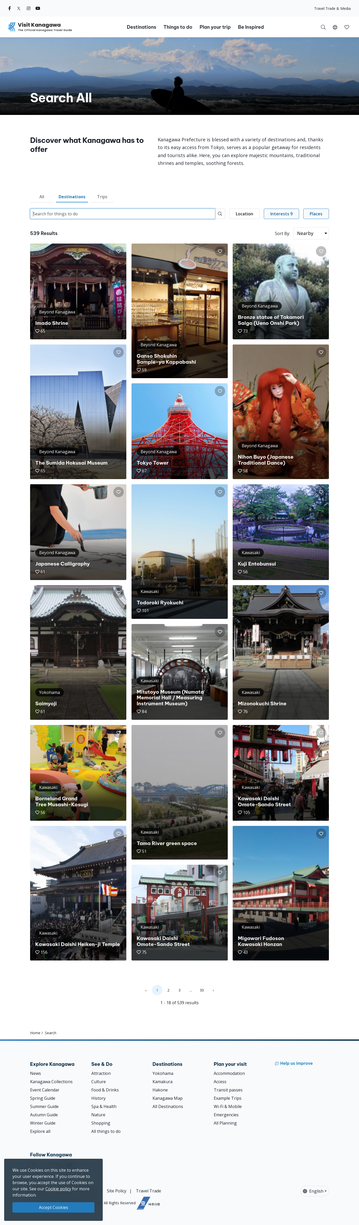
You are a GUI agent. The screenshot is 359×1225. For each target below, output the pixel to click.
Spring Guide (42, 1098)
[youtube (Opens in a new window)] (38, 8)
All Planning (225, 1123)
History (98, 1098)
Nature (98, 1115)
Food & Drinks (105, 1090)
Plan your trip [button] (215, 27)
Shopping (100, 1123)
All (41, 197)
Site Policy (116, 1191)
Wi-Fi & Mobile (228, 1106)
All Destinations (168, 1106)
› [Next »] (213, 990)
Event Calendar (44, 1090)
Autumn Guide (44, 1115)
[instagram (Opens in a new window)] (28, 8)
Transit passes (228, 1090)
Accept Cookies (53, 1207)
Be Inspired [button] (251, 27)
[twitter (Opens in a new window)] (19, 8)
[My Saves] (347, 27)
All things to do (106, 1131)
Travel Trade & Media (332, 8)
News (35, 1073)
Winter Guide (43, 1123)
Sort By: (282, 233)
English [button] (313, 1191)
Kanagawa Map (168, 1098)
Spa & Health (103, 1106)
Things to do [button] (177, 27)
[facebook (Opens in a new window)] (9, 8)
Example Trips (227, 1098)
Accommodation (229, 1073)
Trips (102, 197)
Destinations (72, 197)
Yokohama (163, 1073)
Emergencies (226, 1115)
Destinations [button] (141, 27)
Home (35, 1032)
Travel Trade (148, 1191)
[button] (335, 27)
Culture (98, 1081)
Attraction (101, 1073)
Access (220, 1081)
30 (202, 990)
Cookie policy (58, 1189)
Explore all (40, 1131)
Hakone (160, 1090)
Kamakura (162, 1081)
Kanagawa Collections (51, 1081)
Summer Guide (44, 1106)
